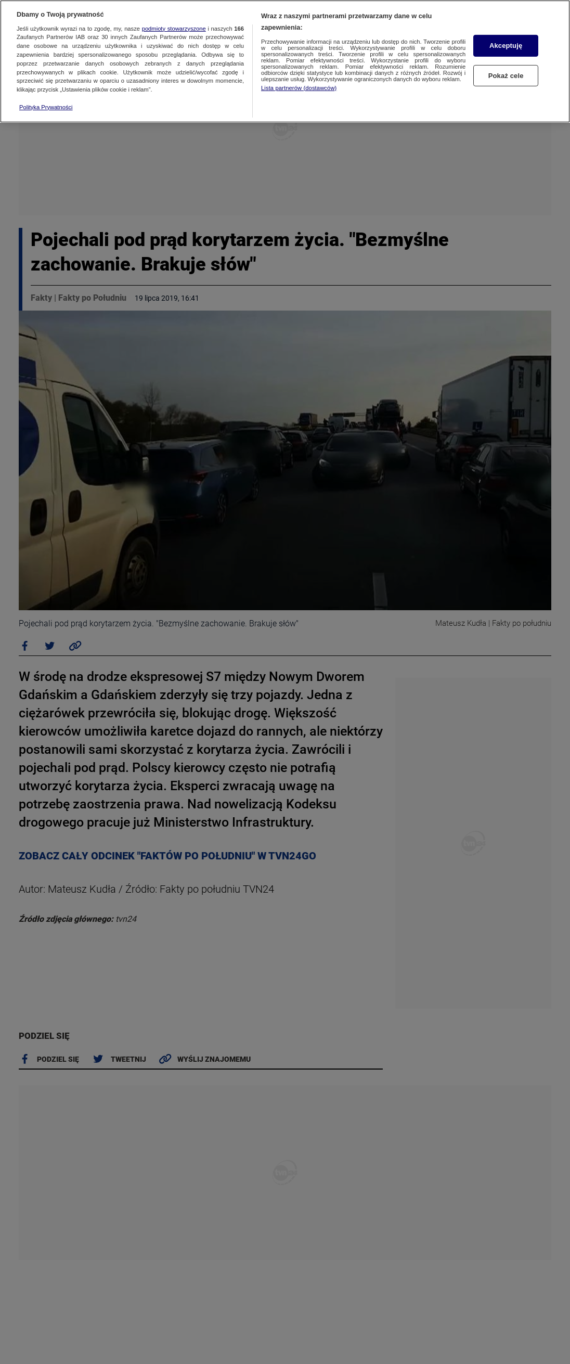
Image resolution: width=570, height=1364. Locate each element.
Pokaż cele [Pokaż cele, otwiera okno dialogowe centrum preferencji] (506, 75)
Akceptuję (505, 45)
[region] (285, 61)
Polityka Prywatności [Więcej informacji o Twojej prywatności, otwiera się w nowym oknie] (46, 107)
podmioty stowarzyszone (174, 28)
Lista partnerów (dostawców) (298, 88)
